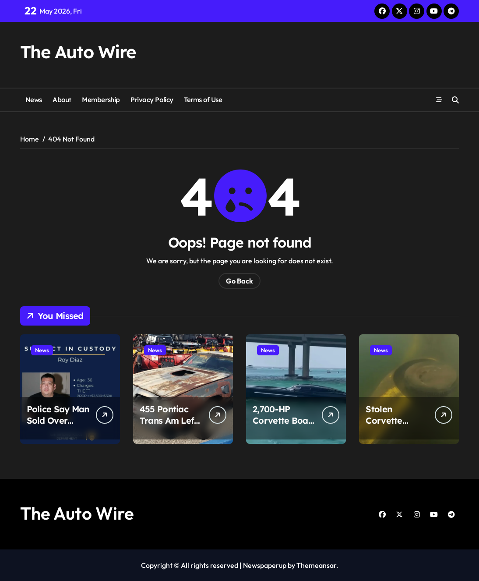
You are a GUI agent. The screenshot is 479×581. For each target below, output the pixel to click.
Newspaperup (264, 565)
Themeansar (316, 565)
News (33, 100)
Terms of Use (203, 100)
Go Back (239, 280)
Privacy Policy (151, 100)
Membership (101, 100)
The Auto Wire (78, 52)
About (62, 100)
